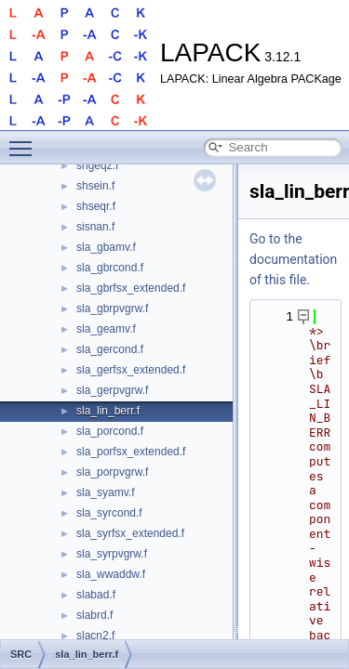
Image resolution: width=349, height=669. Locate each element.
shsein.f (95, 185)
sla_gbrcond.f (109, 267)
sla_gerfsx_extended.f (130, 369)
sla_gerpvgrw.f (112, 390)
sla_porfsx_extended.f (130, 451)
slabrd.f (94, 615)
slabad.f (95, 594)
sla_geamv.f (106, 328)
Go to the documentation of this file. (293, 259)
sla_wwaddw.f (110, 574)
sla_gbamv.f (106, 247)
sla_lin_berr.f (108, 410)
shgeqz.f (97, 165)
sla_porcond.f (109, 431)
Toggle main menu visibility (25, 140)
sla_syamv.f (105, 492)
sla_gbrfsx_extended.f (130, 288)
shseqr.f (95, 206)
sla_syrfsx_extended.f (130, 533)
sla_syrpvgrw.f (111, 553)
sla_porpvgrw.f (112, 472)
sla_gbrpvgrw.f (112, 308)
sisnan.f (95, 226)
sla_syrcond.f (109, 512)
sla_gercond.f (109, 349)
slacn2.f (95, 635)
